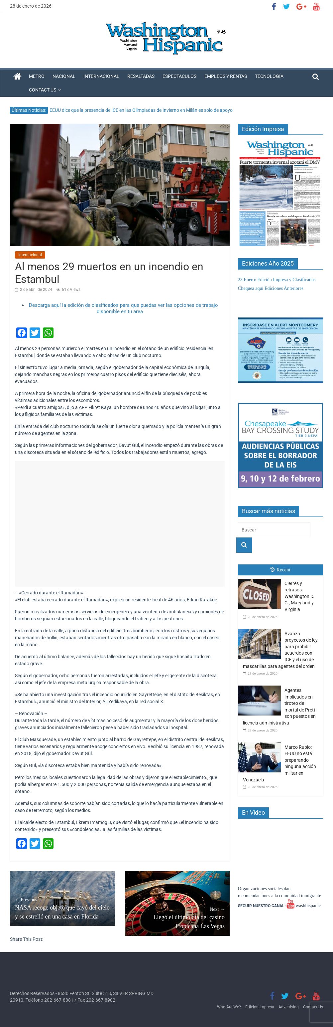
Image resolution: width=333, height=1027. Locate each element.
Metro (37, 76)
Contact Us (42, 90)
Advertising (288, 1007)
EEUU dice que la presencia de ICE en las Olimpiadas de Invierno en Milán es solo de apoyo (141, 110)
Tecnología (269, 76)
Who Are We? (229, 1007)
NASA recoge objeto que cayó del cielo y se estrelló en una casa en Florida (62, 908)
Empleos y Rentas (225, 76)
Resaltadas (141, 76)
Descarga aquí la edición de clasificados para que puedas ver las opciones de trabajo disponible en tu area (123, 308)
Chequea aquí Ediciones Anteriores (270, 288)
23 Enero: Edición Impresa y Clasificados (277, 279)
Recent (280, 569)
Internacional (101, 76)
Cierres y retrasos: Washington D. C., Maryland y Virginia (299, 596)
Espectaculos (179, 76)
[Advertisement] (120, 524)
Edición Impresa (259, 1007)
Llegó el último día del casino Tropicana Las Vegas (177, 917)
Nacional (64, 76)
